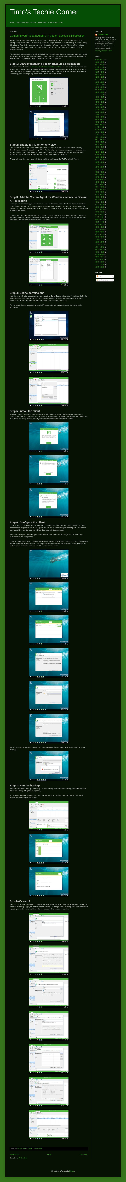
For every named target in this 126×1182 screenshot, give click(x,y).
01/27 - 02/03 (99, 72)
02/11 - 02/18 (99, 80)
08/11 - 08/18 (99, 174)
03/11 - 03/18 (99, 202)
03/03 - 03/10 (99, 192)
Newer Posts (14, 1154)
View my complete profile (103, 51)
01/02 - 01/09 (99, 237)
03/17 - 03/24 (99, 189)
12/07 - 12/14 (99, 134)
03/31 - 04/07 (99, 184)
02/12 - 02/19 (99, 204)
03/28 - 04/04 (99, 254)
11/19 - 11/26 (99, 82)
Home (49, 1154)
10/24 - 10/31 (99, 247)
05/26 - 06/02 (99, 179)
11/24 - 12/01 (99, 169)
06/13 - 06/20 (99, 252)
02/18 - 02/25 (99, 77)
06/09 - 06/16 (99, 69)
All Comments (102, 280)
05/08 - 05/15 (99, 102)
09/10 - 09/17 (99, 87)
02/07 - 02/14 (99, 257)
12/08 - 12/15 (99, 167)
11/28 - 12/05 (99, 242)
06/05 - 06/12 (99, 99)
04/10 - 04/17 (99, 105)
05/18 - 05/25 (99, 142)
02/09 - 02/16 (99, 154)
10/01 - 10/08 (99, 84)
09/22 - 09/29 (99, 172)
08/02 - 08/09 (99, 122)
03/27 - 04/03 (99, 222)
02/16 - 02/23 (99, 152)
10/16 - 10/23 (99, 207)
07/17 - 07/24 (99, 209)
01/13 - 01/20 (99, 194)
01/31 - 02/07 (99, 259)
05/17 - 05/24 (99, 64)
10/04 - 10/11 (99, 114)
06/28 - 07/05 (99, 62)
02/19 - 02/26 (99, 92)
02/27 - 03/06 (99, 229)
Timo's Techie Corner (44, 12)
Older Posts (83, 1154)
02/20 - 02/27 (99, 232)
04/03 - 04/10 (99, 219)
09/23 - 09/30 (99, 74)
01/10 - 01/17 (99, 107)
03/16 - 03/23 (99, 147)
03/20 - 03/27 (99, 224)
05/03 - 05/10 (99, 124)
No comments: (38, 1148)
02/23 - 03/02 (99, 149)
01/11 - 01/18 (99, 132)
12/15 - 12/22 (99, 164)
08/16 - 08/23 (99, 119)
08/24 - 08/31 (99, 137)
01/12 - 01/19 (99, 159)
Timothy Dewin (103, 34)
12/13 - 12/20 (99, 262)
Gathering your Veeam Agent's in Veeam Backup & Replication (47, 35)
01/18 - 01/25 (99, 129)
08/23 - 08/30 (99, 117)
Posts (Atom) (23, 1158)
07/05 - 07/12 (99, 59)
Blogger (71, 1171)
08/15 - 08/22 (99, 249)
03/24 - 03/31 (99, 187)
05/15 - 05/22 (99, 214)
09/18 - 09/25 (99, 97)
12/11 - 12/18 (99, 94)
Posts (99, 276)
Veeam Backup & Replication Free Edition (46, 67)
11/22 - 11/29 (99, 112)
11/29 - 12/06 (99, 109)
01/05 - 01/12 (99, 162)
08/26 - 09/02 (99, 197)
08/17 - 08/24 (99, 139)
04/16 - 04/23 (99, 89)
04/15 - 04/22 (99, 199)
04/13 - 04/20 (99, 144)
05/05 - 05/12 (99, 182)
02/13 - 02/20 (99, 234)
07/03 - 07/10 (99, 212)
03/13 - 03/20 (99, 227)
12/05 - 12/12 (99, 239)
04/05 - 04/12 (99, 67)
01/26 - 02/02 (99, 157)
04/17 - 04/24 (99, 217)
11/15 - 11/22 (99, 267)
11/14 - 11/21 (99, 244)
